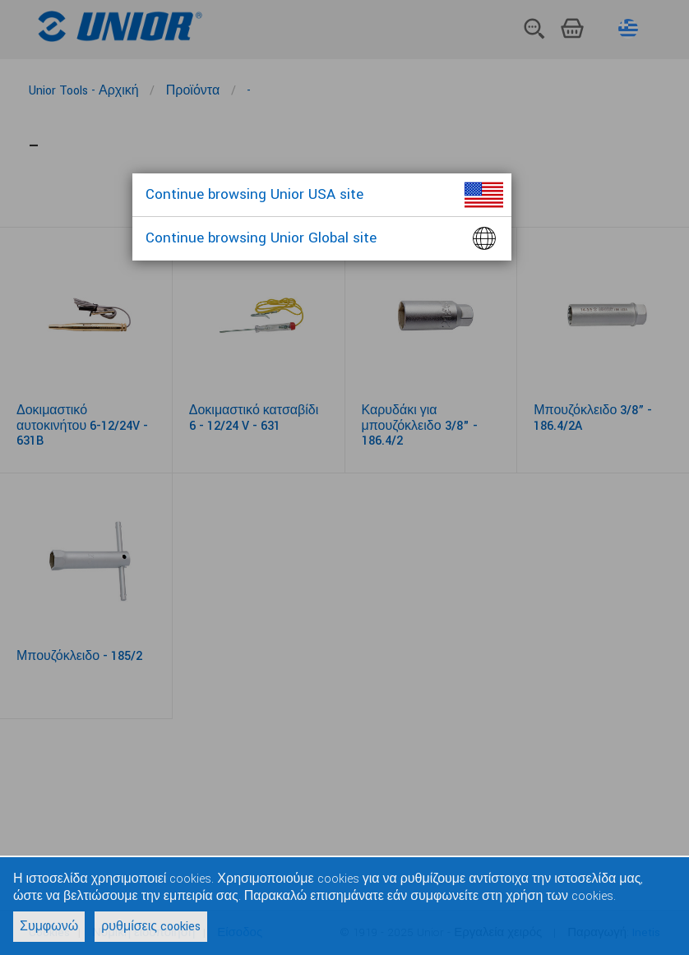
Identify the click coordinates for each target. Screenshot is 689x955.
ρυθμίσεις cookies (151, 926)
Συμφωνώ (49, 926)
